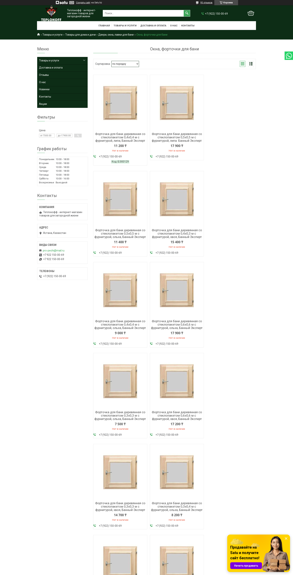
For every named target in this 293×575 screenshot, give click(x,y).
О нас (174, 25)
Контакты (188, 25)
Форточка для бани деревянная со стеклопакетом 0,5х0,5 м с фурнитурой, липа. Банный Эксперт (174, 137)
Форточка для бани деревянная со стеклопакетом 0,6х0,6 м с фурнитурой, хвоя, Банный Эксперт (174, 328)
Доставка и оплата (153, 25)
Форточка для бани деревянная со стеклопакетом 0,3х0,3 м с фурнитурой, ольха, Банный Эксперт (119, 329)
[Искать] (187, 13)
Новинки (44, 89)
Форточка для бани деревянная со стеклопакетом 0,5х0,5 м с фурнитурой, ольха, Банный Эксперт (230, 139)
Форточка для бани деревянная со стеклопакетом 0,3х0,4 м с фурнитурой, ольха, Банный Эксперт (119, 424)
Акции (43, 103)
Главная (104, 25)
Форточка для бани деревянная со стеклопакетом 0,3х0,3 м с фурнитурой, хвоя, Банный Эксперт (230, 328)
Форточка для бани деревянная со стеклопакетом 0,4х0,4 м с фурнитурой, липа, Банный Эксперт (119, 137)
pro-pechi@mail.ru (53, 250)
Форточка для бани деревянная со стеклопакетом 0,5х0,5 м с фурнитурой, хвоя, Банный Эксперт (230, 423)
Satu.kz (163, 568)
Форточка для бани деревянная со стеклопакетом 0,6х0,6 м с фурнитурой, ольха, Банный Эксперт (230, 235)
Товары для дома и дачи (80, 34)
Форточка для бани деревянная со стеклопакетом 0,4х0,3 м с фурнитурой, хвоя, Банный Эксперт (119, 234)
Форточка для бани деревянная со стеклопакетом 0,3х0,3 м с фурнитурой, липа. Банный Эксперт (174, 423)
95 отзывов (206, 2)
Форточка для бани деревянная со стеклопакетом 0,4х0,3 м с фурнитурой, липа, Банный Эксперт (119, 517)
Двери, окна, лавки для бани (116, 34)
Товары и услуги (125, 25)
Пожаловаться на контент (181, 571)
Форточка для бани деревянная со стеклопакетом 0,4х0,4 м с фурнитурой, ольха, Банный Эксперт (175, 235)
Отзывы (44, 74)
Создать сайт (83, 2)
